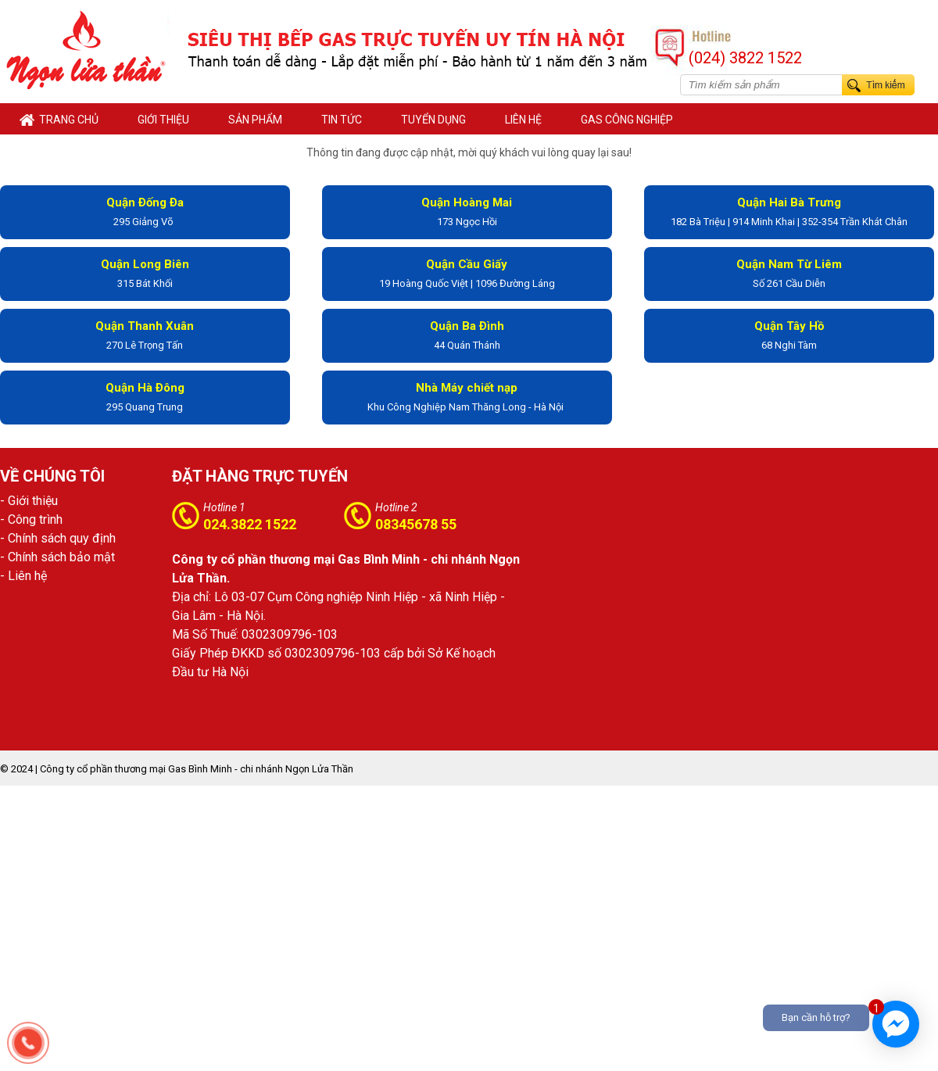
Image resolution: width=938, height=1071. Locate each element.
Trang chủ (59, 119)
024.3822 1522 (249, 524)
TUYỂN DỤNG (433, 119)
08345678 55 (415, 524)
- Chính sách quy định (58, 538)
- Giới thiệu (29, 500)
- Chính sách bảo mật (57, 557)
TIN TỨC (341, 119)
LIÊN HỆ (523, 119)
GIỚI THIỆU (163, 119)
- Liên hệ (23, 575)
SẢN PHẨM (255, 119)
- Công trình (31, 519)
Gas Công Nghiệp (627, 119)
